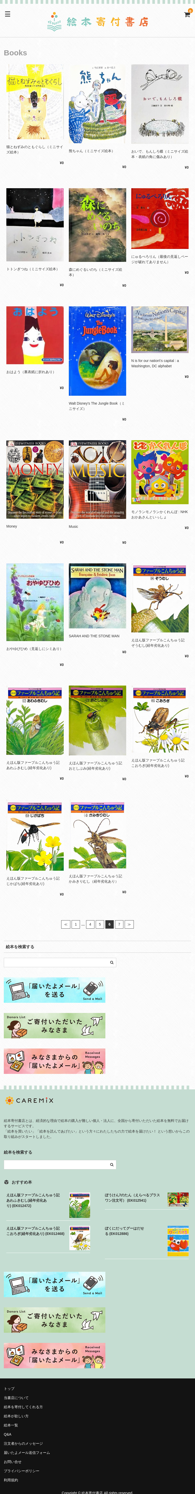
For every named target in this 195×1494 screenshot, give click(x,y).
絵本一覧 (11, 1425)
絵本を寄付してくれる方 (23, 1407)
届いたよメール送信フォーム (27, 1453)
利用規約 (11, 1480)
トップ (9, 1389)
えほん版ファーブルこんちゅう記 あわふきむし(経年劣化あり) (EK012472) (34, 1200)
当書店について (16, 1398)
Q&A (7, 1434)
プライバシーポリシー (21, 1471)
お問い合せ (13, 1462)
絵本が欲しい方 (16, 1416)
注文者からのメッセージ (25, 1443)
